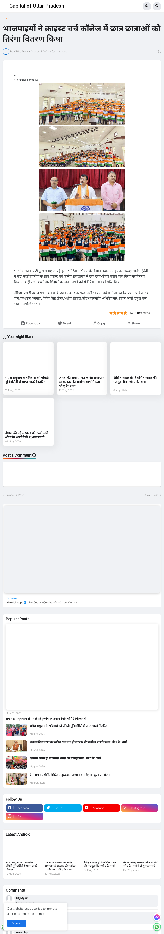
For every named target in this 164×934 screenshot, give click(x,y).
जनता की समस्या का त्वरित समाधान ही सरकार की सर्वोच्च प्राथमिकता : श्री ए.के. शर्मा (81, 382)
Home (6, 18)
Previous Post (15, 495)
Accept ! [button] (16, 923)
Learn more (38, 914)
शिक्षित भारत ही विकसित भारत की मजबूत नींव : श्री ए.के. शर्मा (135, 380)
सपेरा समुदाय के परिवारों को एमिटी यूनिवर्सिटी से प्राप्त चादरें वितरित (27, 380)
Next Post (151, 495)
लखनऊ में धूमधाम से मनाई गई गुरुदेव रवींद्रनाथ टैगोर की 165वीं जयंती (46, 718)
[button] (6, 6)
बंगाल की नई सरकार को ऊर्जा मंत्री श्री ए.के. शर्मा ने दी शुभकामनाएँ (26, 435)
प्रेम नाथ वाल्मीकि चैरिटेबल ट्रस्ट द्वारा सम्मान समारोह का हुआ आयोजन (70, 775)
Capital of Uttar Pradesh (36, 6)
